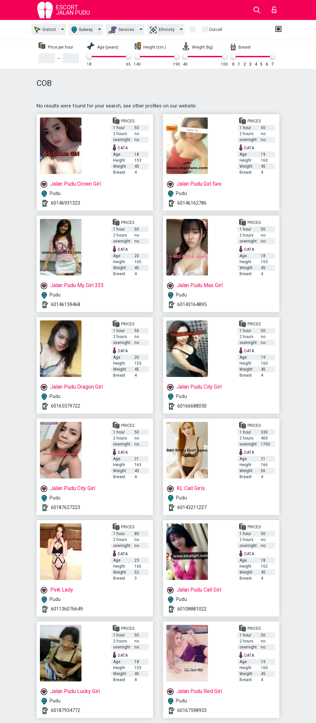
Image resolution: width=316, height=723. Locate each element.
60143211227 (192, 507)
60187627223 (65, 507)
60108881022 (192, 609)
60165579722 (65, 406)
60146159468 (65, 304)
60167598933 (192, 710)
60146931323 (65, 203)
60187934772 (65, 710)
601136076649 (67, 609)
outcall (215, 29)
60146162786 (192, 203)
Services (121, 30)
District (45, 30)
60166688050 (192, 406)
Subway (82, 29)
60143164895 (192, 304)
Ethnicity (162, 30)
